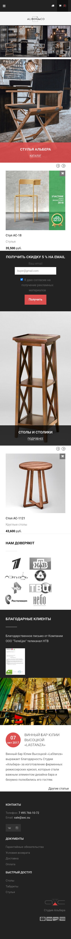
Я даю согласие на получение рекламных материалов (36, 285)
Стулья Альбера (35, 149)
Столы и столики (36, 432)
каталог (35, 155)
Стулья (11, 241)
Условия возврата (18, 852)
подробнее (35, 438)
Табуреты (12, 886)
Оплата (10, 864)
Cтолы (10, 880)
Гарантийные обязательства (25, 847)
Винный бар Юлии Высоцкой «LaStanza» (41, 740)
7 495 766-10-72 (29, 813)
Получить (35, 299)
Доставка (12, 858)
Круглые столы (16, 524)
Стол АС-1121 (15, 518)
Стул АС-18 (14, 235)
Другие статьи (59, 788)
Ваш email (35, 263)
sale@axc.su (22, 817)
